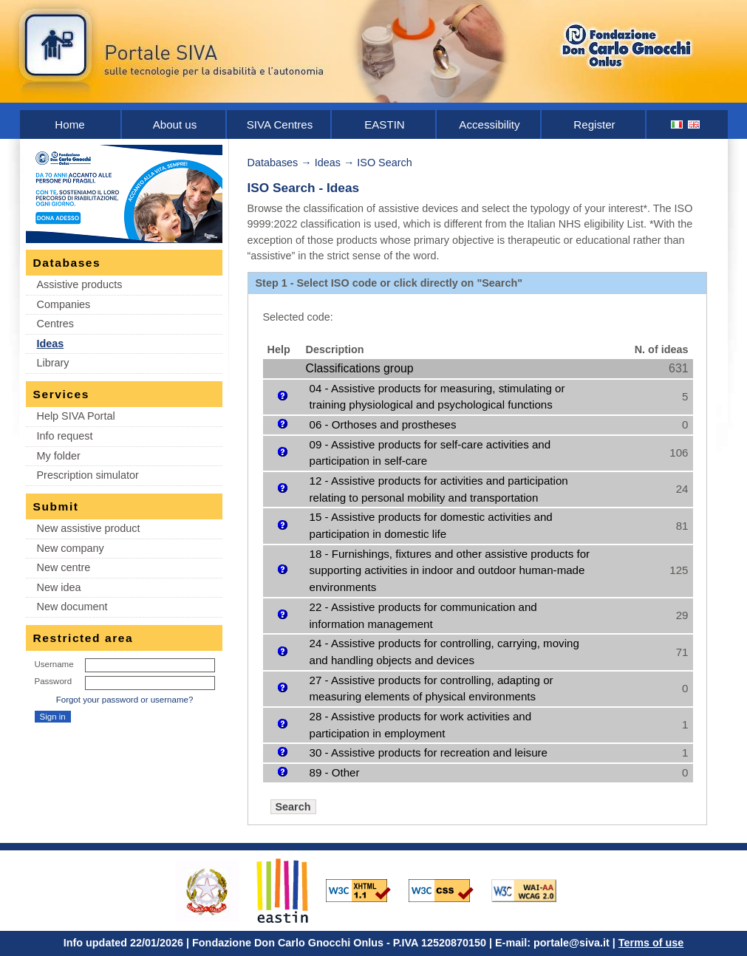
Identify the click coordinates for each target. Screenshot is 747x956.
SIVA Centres (280, 124)
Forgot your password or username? (125, 699)
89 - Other (335, 772)
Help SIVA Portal (76, 416)
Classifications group (360, 368)
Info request (65, 436)
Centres (55, 324)
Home (69, 124)
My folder (59, 456)
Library (53, 363)
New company (70, 548)
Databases (273, 162)
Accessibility (489, 124)
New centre (64, 567)
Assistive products (80, 284)
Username (54, 664)
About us (175, 124)
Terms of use (651, 943)
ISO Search (384, 162)
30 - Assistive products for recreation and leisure (429, 752)
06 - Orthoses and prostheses (383, 424)
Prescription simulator (88, 475)
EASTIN (384, 124)
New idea (59, 587)
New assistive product (88, 528)
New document (72, 606)
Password (53, 681)
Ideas (50, 343)
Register (594, 124)
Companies (64, 304)
